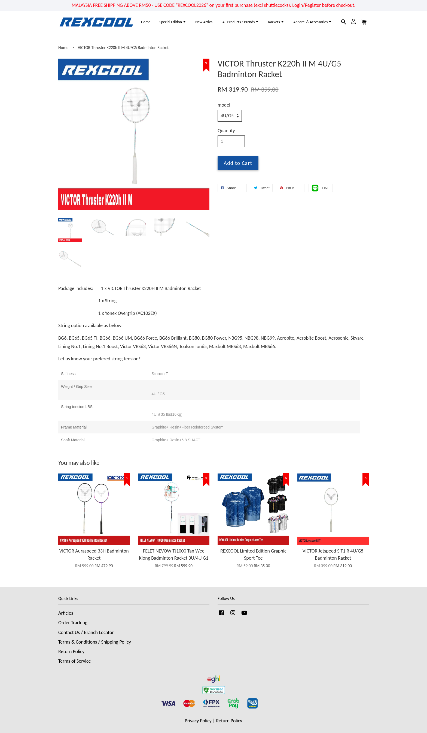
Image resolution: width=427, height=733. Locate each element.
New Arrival (204, 22)
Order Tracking (72, 623)
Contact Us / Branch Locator (86, 632)
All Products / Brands (240, 22)
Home (145, 22)
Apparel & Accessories (312, 22)
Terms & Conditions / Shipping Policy (94, 642)
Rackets (276, 22)
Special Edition (172, 22)
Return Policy (71, 651)
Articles (65, 613)
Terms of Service (74, 661)
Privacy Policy (198, 721)
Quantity (226, 131)
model (224, 105)
